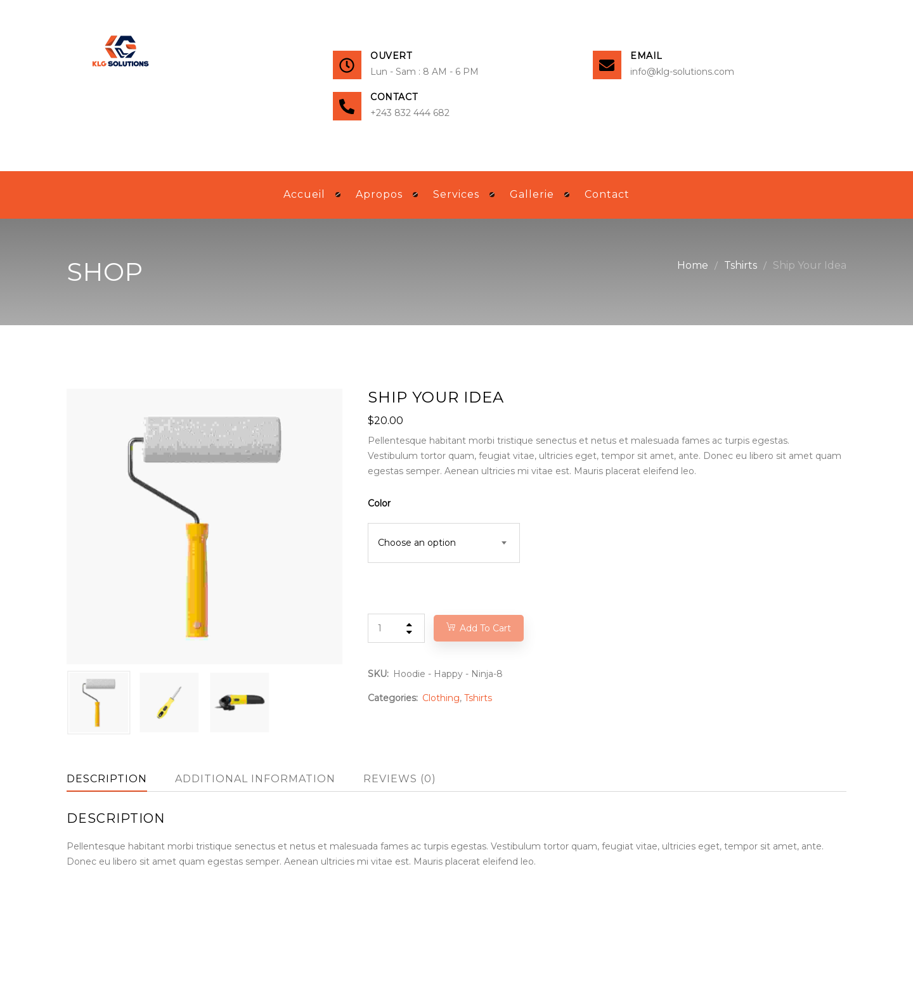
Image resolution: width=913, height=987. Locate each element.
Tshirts (740, 265)
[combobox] (444, 543)
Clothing (441, 698)
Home (692, 265)
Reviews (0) (399, 779)
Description (107, 779)
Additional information (255, 779)
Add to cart (485, 628)
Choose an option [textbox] (417, 542)
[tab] (107, 779)
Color (379, 503)
